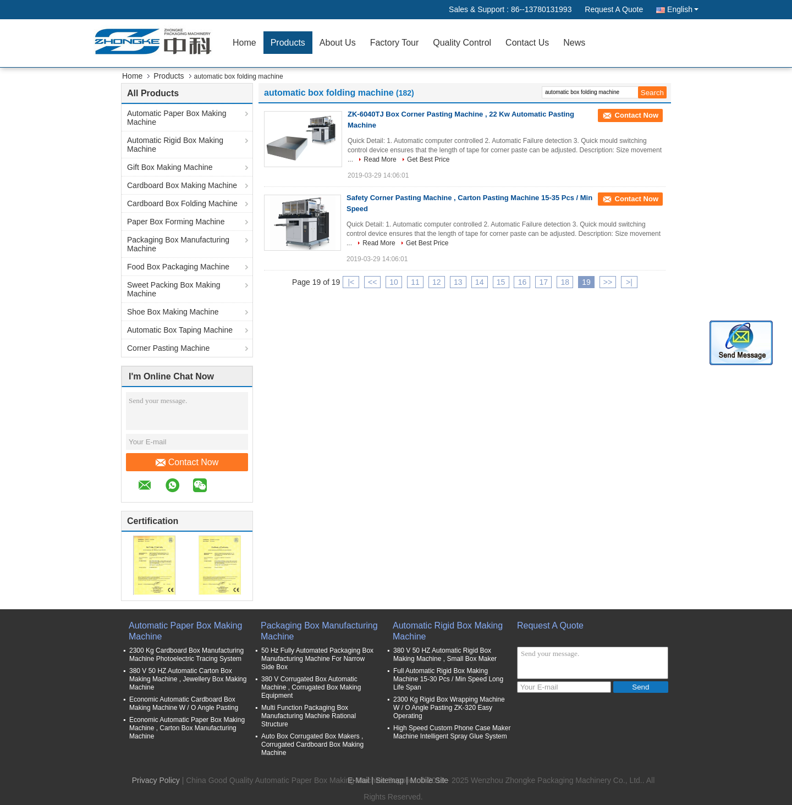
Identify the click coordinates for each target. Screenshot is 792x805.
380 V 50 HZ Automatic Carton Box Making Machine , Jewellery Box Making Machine (187, 679)
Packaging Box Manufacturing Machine (178, 244)
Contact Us (527, 42)
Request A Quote (614, 9)
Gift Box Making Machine (170, 167)
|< (351, 282)
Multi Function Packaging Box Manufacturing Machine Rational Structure (308, 716)
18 (564, 282)
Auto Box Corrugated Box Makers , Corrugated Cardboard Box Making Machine (312, 744)
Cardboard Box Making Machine (182, 185)
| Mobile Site (427, 780)
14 (479, 282)
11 (415, 282)
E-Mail (359, 780)
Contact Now (187, 462)
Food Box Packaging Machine (178, 266)
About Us (338, 42)
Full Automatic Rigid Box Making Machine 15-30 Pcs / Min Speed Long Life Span (448, 679)
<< (372, 282)
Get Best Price (428, 159)
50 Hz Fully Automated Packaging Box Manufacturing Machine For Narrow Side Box (317, 659)
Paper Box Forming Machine (175, 221)
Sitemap (390, 780)
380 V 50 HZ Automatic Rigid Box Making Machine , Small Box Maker (445, 655)
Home (244, 42)
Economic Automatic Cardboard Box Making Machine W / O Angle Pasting (183, 704)
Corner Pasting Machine (168, 348)
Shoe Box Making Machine (173, 311)
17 (544, 282)
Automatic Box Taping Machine (180, 330)
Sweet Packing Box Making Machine (174, 289)
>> (607, 282)
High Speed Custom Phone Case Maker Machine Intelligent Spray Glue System (451, 732)
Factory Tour (394, 42)
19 (586, 282)
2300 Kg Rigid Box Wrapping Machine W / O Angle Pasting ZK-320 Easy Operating (449, 708)
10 (393, 282)
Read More (380, 159)
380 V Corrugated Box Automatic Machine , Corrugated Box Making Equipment (311, 687)
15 (501, 282)
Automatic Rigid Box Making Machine (175, 144)
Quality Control (462, 42)
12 (436, 282)
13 (458, 282)
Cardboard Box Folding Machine (182, 203)
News (574, 42)
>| (629, 282)
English (682, 9)
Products (288, 42)
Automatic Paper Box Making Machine (177, 117)
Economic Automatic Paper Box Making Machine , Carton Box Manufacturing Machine (187, 728)
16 (522, 282)
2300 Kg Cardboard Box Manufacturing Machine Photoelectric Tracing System (186, 655)
